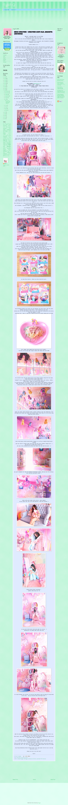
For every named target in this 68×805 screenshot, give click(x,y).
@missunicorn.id (37, 83)
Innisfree (9, 133)
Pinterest (4, 62)
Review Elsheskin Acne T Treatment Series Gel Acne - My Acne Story (60, 84)
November (7, 92)
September (7, 96)
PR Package (8, 144)
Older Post (52, 779)
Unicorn (26, 757)
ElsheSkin (4, 128)
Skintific (9, 149)
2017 (5, 112)
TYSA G (9, 5)
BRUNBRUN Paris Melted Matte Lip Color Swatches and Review (61, 91)
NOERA (9, 142)
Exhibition (9, 129)
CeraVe (4, 127)
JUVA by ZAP (8, 135)
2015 (5, 115)
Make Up (5, 140)
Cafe (17, 757)
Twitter (4, 60)
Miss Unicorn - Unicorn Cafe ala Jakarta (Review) (7, 102)
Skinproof (4, 149)
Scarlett (9, 147)
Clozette (7, 127)
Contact (13, 9)
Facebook (4, 59)
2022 (5, 83)
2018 (5, 90)
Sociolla (4, 150)
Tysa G (5, 163)
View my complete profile (6, 165)
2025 (5, 78)
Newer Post (15, 779)
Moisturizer (5, 141)
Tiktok (4, 56)
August (6, 97)
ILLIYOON (9, 132)
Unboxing (5, 153)
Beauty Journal (8, 124)
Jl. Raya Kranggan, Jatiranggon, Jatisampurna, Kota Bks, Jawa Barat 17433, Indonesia (31, 758)
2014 (5, 117)
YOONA (8, 154)
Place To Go (20, 757)
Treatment (9, 152)
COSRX (7, 126)
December (7, 91)
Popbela (4, 145)
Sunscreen (5, 151)
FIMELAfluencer (5, 130)
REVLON (7, 145)
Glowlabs (9, 131)
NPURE (4, 143)
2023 (5, 81)
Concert (9, 127)
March (6, 110)
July (6, 99)
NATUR (7, 142)
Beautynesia (5, 125)
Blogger (39, 802)
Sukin (10, 150)
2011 (5, 118)
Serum (4, 148)
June (6, 105)
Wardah (9, 153)
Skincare (9, 148)
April (6, 108)
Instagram (5, 55)
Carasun (9, 126)
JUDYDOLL (4, 134)
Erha (10, 128)
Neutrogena (9, 143)
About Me (6, 9)
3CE (3, 123)
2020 (5, 86)
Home (34, 779)
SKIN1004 (4, 147)
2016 (5, 114)
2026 (5, 77)
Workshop (4, 154)
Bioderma (9, 125)
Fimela (6, 131)
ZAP (4, 155)
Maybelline (9, 140)
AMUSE (6, 123)
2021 (5, 85)
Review (23, 757)
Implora (4, 133)
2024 (5, 80)
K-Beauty (5, 137)
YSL (10, 154)
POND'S (4, 144)
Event (4, 129)
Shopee (4, 58)
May (6, 107)
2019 (5, 88)
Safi (7, 147)
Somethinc (7, 150)
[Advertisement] (34, 18)
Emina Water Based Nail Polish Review (60, 80)
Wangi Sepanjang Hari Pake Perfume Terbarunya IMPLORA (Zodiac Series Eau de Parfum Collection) (60, 96)
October (6, 94)
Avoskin (8, 123)
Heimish (4, 132)
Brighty (4, 126)
